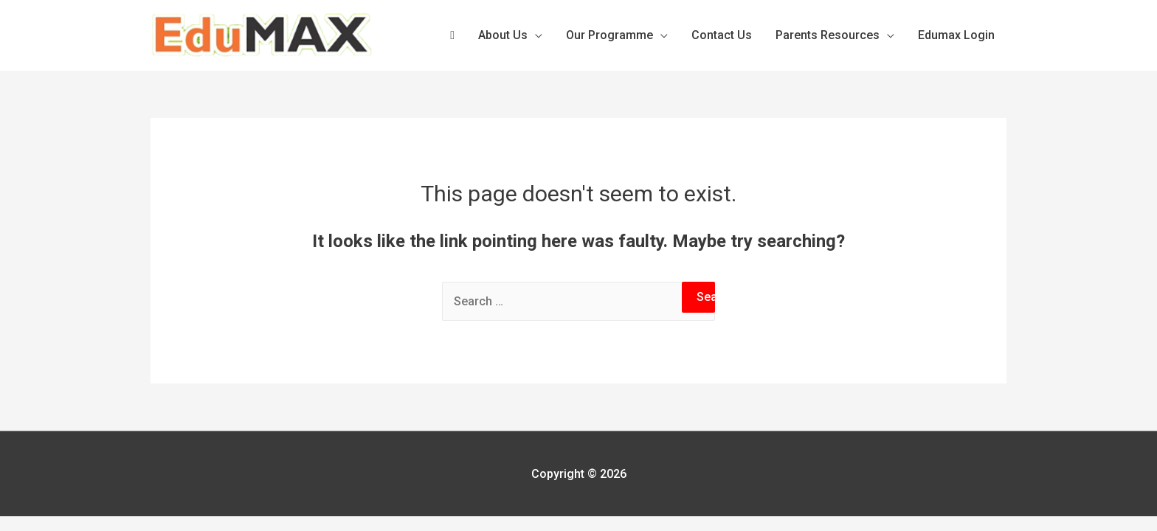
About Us (503, 35)
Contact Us (721, 35)
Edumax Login (956, 35)
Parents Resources (828, 35)
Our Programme (609, 35)
